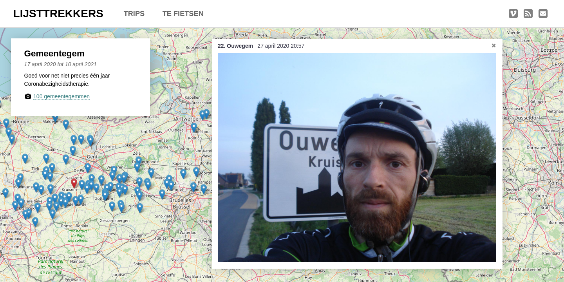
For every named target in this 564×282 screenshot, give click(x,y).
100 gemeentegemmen (61, 96)
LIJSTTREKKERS (58, 13)
